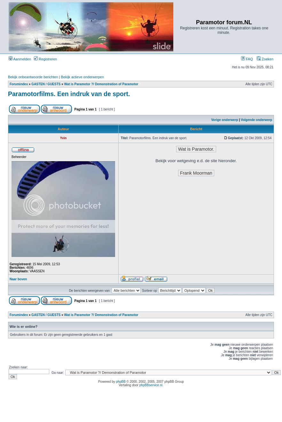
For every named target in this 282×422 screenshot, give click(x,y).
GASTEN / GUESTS (45, 84)
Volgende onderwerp (256, 120)
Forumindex (19, 84)
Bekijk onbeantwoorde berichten (33, 77)
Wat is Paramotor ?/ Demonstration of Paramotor (101, 84)
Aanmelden (20, 59)
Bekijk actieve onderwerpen (82, 77)
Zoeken (265, 59)
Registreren (45, 59)
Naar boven (18, 279)
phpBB (121, 381)
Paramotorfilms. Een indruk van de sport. (69, 93)
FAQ (247, 59)
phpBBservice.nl (150, 385)
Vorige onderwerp (224, 120)
